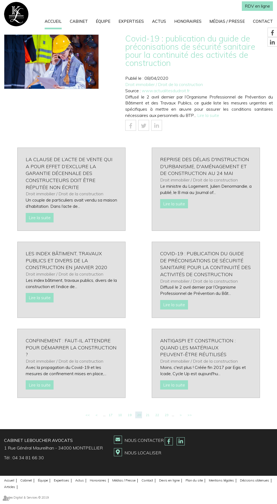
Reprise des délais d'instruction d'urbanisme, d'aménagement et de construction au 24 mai (204, 166)
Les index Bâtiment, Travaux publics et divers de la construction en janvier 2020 (66, 260)
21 (148, 415)
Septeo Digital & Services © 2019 (26, 497)
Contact (263, 21)
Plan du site (194, 480)
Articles (9, 487)
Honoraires (188, 21)
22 (157, 415)
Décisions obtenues (254, 480)
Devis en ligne (169, 480)
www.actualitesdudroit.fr (166, 90)
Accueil (53, 21)
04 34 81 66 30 (28, 457)
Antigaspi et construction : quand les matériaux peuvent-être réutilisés (198, 347)
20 (139, 415)
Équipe (103, 21)
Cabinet (79, 21)
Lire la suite (208, 115)
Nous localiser (142, 452)
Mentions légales (221, 480)
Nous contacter (144, 440)
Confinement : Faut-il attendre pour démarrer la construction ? (71, 347)
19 (129, 415)
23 (167, 415)
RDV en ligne (257, 6)
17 (111, 415)
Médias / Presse (227, 21)
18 (120, 415)
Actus (159, 21)
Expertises (131, 21)
